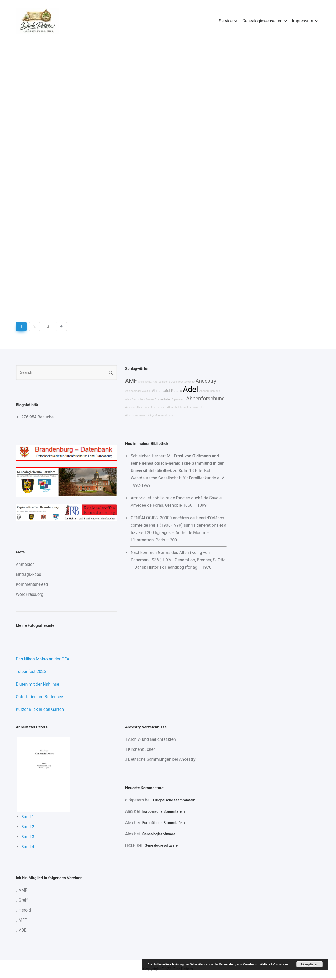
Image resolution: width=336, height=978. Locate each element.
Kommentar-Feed (32, 584)
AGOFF (146, 391)
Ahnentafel (162, 399)
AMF (131, 380)
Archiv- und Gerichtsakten (152, 739)
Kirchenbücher (141, 749)
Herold (25, 910)
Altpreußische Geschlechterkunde (174, 382)
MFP (23, 920)
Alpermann (178, 399)
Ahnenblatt (145, 382)
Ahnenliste (143, 407)
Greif (23, 900)
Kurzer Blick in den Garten (40, 709)
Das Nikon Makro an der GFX (42, 658)
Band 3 (27, 836)
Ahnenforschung (205, 398)
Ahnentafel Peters (167, 391)
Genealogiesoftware (158, 834)
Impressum (302, 20)
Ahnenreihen (158, 407)
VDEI (23, 930)
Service (226, 20)
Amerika (130, 407)
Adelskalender (195, 407)
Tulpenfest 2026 (31, 671)
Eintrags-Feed (28, 574)
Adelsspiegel (133, 391)
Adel (190, 389)
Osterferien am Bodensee (39, 696)
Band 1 (27, 816)
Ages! (153, 415)
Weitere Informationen (275, 964)
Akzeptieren (309, 964)
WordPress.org (29, 594)
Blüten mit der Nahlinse (37, 684)
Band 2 (27, 826)
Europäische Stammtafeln (174, 800)
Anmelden (25, 564)
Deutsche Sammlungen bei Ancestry (161, 759)
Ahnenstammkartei (137, 415)
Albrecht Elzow (176, 407)
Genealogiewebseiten (262, 20)
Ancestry (206, 381)
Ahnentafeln (165, 415)
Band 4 (27, 846)
